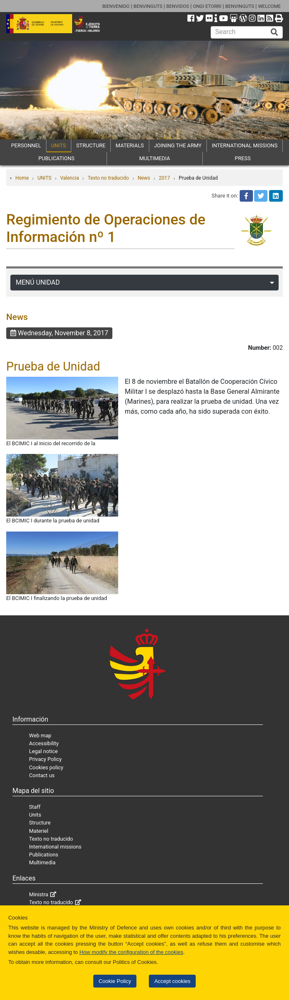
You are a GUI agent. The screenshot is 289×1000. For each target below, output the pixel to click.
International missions (55, 847)
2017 (164, 178)
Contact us (42, 775)
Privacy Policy (45, 759)
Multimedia (42, 862)
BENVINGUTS (148, 6)
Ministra (38, 894)
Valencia (69, 178)
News (144, 178)
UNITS (58, 145)
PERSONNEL (26, 145)
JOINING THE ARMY (178, 145)
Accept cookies (172, 981)
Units (35, 815)
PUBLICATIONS (56, 158)
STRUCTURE (91, 145)
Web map (40, 735)
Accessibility (44, 743)
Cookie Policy (115, 981)
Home (22, 178)
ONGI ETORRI (207, 6)
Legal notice (43, 751)
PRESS (242, 158)
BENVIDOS (177, 6)
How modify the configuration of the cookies (131, 952)
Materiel (38, 831)
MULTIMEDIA (154, 158)
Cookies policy (46, 767)
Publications (43, 854)
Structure (40, 823)
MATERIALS (130, 145)
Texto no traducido (108, 178)
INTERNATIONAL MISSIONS (244, 145)
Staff (35, 807)
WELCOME (269, 6)
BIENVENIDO (116, 6)
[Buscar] (274, 32)
